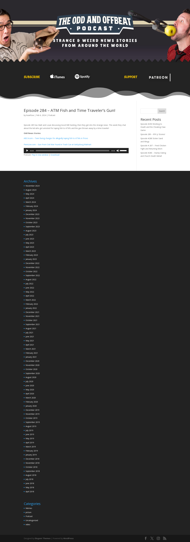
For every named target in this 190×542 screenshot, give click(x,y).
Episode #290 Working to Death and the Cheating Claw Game (153, 127)
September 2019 (33, 422)
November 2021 (32, 316)
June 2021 (30, 336)
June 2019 (30, 434)
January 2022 (31, 308)
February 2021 (32, 353)
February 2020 (32, 402)
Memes (29, 508)
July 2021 (29, 332)
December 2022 (32, 263)
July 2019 (29, 430)
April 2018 (30, 491)
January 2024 (31, 210)
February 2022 (32, 304)
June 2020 (30, 385)
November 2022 (32, 267)
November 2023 (32, 218)
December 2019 (32, 410)
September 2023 (33, 226)
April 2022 (30, 295)
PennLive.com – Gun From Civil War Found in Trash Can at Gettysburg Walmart (57, 144)
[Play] (27, 150)
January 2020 (31, 406)
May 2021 (30, 340)
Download (55, 155)
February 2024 (32, 206)
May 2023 (30, 243)
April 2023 (30, 247)
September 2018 (33, 471)
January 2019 (31, 454)
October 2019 (31, 418)
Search (162, 111)
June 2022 (30, 287)
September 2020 (33, 373)
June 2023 (30, 238)
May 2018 (30, 487)
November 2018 (32, 463)
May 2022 (30, 292)
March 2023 (31, 251)
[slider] (72, 150)
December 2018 (32, 459)
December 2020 (32, 361)
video (28, 524)
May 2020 (30, 389)
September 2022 (33, 275)
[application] (76, 150)
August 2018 (31, 475)
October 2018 (31, 467)
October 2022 (31, 271)
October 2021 (31, 320)
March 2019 (31, 446)
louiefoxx (30, 115)
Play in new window (40, 155)
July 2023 (29, 234)
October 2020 (31, 369)
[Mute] (118, 150)
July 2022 (29, 283)
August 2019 (31, 426)
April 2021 (30, 344)
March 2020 (31, 397)
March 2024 (31, 202)
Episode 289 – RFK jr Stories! (153, 134)
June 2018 (30, 483)
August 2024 (31, 190)
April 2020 (30, 393)
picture (28, 512)
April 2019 (30, 442)
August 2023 (31, 230)
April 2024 (30, 198)
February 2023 (32, 255)
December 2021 (32, 312)
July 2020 (29, 381)
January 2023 (31, 259)
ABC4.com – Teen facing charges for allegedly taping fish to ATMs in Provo (56, 138)
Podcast (51, 115)
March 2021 (31, 349)
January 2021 (31, 357)
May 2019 (30, 438)
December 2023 (32, 214)
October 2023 (31, 222)
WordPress (68, 538)
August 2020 (31, 377)
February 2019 (32, 450)
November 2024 (32, 186)
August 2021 (31, 328)
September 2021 (33, 324)
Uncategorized (32, 520)
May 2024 (30, 194)
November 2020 (32, 365)
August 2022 (31, 279)
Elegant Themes (43, 538)
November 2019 (32, 414)
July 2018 (29, 479)
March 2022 (31, 300)
